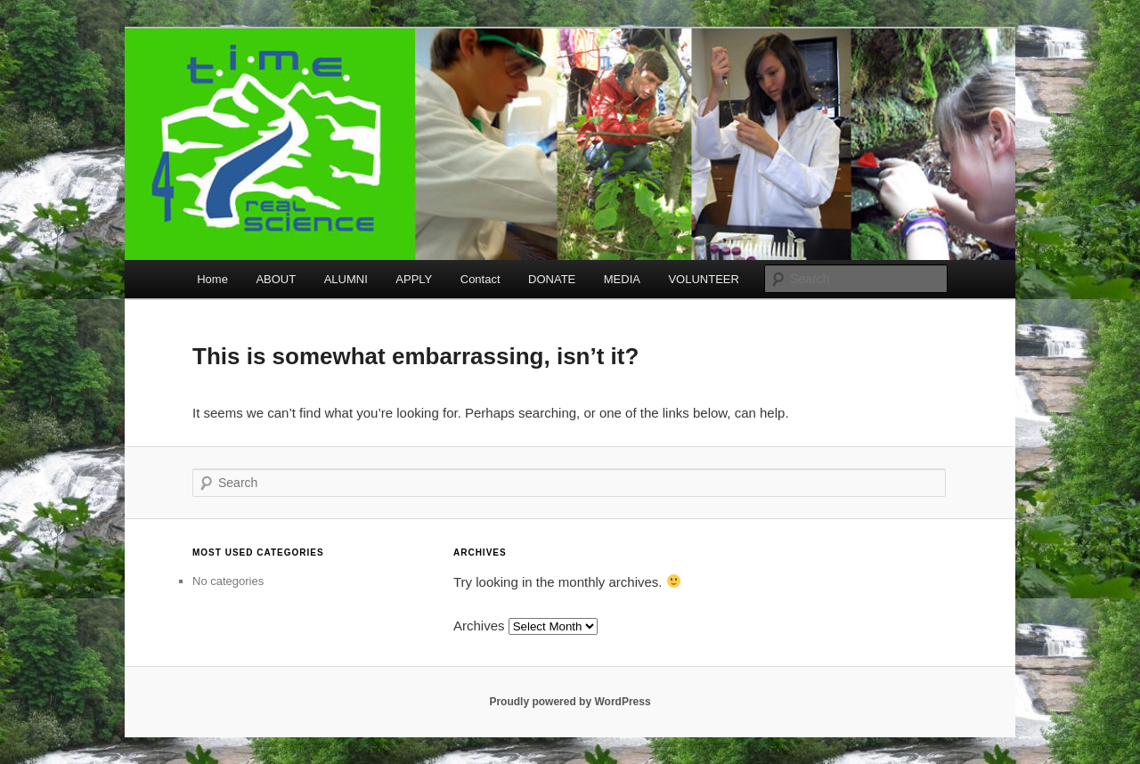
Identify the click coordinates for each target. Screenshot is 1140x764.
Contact (480, 279)
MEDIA (622, 279)
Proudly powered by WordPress (569, 701)
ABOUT (276, 279)
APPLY (413, 279)
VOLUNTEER (703, 279)
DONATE (551, 279)
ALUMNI (346, 279)
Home (212, 279)
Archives (479, 625)
